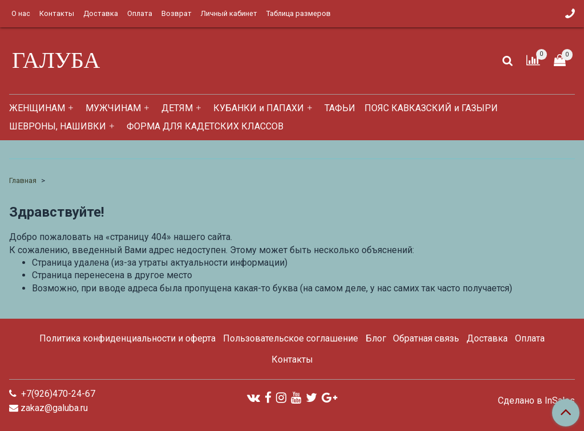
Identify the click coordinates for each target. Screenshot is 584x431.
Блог (376, 338)
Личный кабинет (229, 13)
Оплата (139, 13)
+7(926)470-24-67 (57, 393)
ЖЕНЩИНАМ (37, 108)
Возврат (176, 13)
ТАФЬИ (340, 108)
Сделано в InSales (536, 400)
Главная (22, 180)
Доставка (100, 13)
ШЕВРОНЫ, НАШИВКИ (57, 126)
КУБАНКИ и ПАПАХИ (258, 108)
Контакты (56, 13)
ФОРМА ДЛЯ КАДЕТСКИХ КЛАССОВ (205, 126)
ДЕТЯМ (177, 108)
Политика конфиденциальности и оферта (127, 338)
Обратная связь (426, 338)
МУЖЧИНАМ (113, 108)
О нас (20, 13)
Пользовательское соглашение (290, 338)
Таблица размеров (298, 13)
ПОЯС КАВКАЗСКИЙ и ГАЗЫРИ (431, 108)
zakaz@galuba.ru (54, 407)
